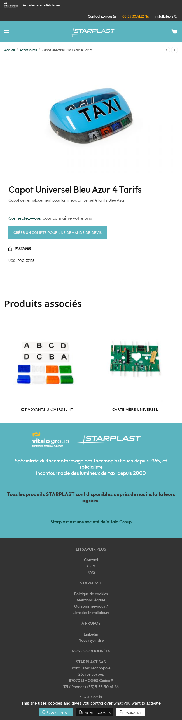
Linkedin (91, 634)
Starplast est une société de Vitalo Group (90, 522)
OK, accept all (56, 712)
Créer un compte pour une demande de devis (57, 232)
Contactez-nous (102, 16)
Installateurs (164, 16)
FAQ (91, 572)
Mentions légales (91, 600)
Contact (91, 559)
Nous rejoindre (91, 640)
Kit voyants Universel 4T (47, 409)
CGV (91, 565)
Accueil (9, 50)
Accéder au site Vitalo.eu (41, 5)
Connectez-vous (25, 218)
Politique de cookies (91, 593)
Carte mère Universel (135, 409)
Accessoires (28, 50)
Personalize (130, 712)
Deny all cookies (95, 712)
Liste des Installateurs (91, 612)
